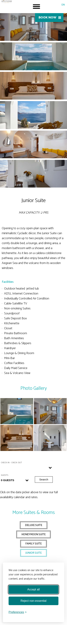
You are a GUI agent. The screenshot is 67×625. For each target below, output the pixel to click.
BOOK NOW (47, 17)
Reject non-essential (33, 600)
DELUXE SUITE (33, 525)
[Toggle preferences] (18, 612)
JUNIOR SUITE (33, 553)
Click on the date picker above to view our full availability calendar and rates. (29, 495)
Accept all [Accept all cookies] (33, 589)
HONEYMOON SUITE (33, 534)
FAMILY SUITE (33, 543)
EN (63, 5)
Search (43, 479)
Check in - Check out (11, 462)
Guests (4, 475)
